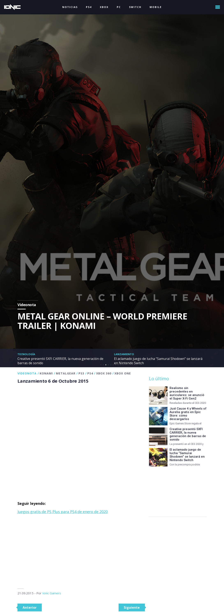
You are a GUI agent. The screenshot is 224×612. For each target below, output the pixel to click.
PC (119, 7)
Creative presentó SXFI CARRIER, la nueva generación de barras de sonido (62, 360)
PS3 (81, 373)
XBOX (104, 7)
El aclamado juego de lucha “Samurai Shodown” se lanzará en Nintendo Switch (155, 360)
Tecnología (26, 354)
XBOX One (122, 373)
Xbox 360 (103, 373)
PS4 (89, 7)
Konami (46, 373)
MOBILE (156, 7)
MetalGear (65, 373)
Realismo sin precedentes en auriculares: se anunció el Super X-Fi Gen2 (187, 393)
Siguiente (132, 607)
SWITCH (135, 7)
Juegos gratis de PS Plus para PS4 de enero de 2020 (62, 511)
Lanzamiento (124, 354)
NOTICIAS (70, 7)
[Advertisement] (81, 551)
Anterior (30, 607)
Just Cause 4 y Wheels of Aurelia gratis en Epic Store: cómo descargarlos (188, 414)
